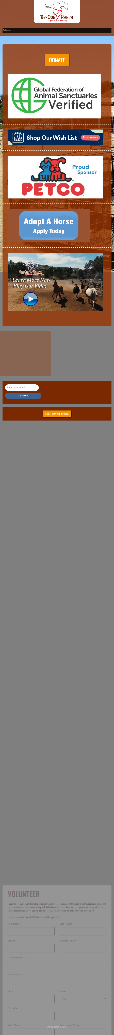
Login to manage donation (57, 414)
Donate (55, 60)
